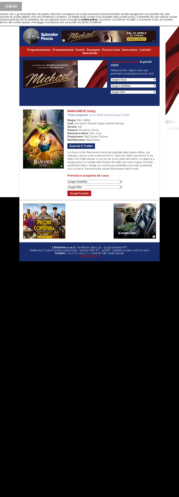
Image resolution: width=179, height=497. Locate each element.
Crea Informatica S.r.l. (78, 253)
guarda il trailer (81, 146)
